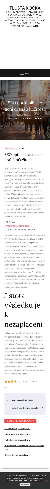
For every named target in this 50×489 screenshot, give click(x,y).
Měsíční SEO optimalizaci (17, 225)
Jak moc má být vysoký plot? (17, 428)
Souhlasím (25, 485)
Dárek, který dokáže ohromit (17, 455)
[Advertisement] (25, 50)
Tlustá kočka (24, 8)
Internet (8, 148)
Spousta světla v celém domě (17, 434)
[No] (46, 480)
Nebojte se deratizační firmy (17, 440)
